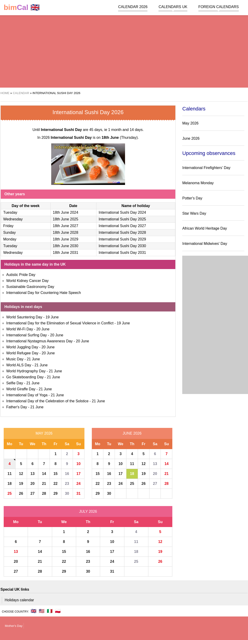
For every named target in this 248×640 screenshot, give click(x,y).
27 (32, 493)
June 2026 (132, 433)
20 (32, 484)
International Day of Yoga (27, 395)
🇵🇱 (58, 610)
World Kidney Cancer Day (27, 281)
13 (32, 474)
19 (21, 484)
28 (44, 493)
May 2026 (44, 433)
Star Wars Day (194, 213)
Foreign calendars (218, 7)
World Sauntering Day (24, 317)
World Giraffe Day (21, 389)
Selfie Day (14, 383)
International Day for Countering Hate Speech (43, 293)
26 (21, 493)
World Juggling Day (22, 347)
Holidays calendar (19, 600)
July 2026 (88, 511)
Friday (8, 226)
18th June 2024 (65, 212)
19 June (52, 317)
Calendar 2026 (132, 7)
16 (67, 474)
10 (78, 464)
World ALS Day (18, 365)
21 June (33, 359)
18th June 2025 (65, 219)
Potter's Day (192, 198)
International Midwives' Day (204, 244)
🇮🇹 (50, 610)
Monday (9, 239)
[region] (121, 51)
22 (56, 484)
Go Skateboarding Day (25, 377)
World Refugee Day (22, 353)
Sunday (9, 232)
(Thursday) (119, 137)
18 (10, 484)
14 (44, 474)
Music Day (15, 359)
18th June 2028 (65, 232)
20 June (42, 329)
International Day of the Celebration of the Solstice (47, 401)
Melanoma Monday (198, 183)
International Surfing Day (26, 335)
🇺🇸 (42, 610)
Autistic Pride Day (20, 275)
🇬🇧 (22, 7)
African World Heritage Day (204, 228)
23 (67, 484)
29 (56, 493)
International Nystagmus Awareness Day (39, 341)
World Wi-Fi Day (19, 329)
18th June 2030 (65, 246)
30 (67, 493)
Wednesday (13, 219)
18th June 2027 (65, 226)
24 (78, 484)
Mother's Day (13, 626)
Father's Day (16, 407)
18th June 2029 (65, 239)
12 (21, 474)
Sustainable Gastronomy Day (30, 287)
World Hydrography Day (25, 371)
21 (44, 484)
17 (78, 474)
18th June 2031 (65, 253)
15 (56, 474)
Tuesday (10, 212)
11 (10, 474)
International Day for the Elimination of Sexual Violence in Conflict (60, 323)
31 (78, 493)
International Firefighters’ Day (206, 168)
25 (10, 493)
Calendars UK (172, 7)
